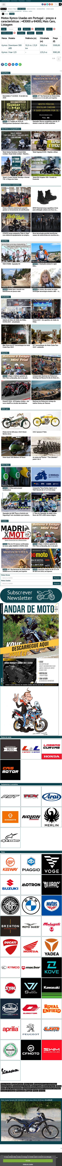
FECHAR (28, 1161)
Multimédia (5, 297)
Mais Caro (27, 29)
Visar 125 (12, 52)
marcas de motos (31, 9)
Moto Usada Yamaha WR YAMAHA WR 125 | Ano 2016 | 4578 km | (31, 1120)
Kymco (49, 29)
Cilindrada (21, 33)
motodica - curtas (27, 11)
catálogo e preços (12, 9)
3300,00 (56, 45)
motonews (3, 11)
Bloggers (29, 1091)
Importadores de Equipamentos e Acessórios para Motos (41, 1088)
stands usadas (50, 9)
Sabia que (5, 409)
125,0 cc (43, 52)
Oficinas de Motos (49, 1086)
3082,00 (56, 52)
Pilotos (35, 1091)
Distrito (39, 33)
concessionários (41, 9)
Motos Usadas (5, 1084)
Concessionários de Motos (21, 1086)
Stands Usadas (36, 1086)
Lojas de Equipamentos (13, 1088)
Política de (28, 1164)
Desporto (5, 353)
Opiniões (5, 241)
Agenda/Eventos (17, 1084)
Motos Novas (28, 1084)
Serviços (42, 1091)
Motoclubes (20, 1091)
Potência (30, 33)
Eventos (4, 521)
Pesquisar (57, 578)
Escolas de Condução (8, 1091)
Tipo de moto (40, 29)
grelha (6, 14)
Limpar (3, 29)
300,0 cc (43, 45)
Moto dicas (5, 465)
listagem (12, 14)
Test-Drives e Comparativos (11, 129)
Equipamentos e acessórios (11, 185)
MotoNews (5, 73)
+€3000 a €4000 (7, 33)
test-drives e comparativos (14, 11)
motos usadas (21, 9)
